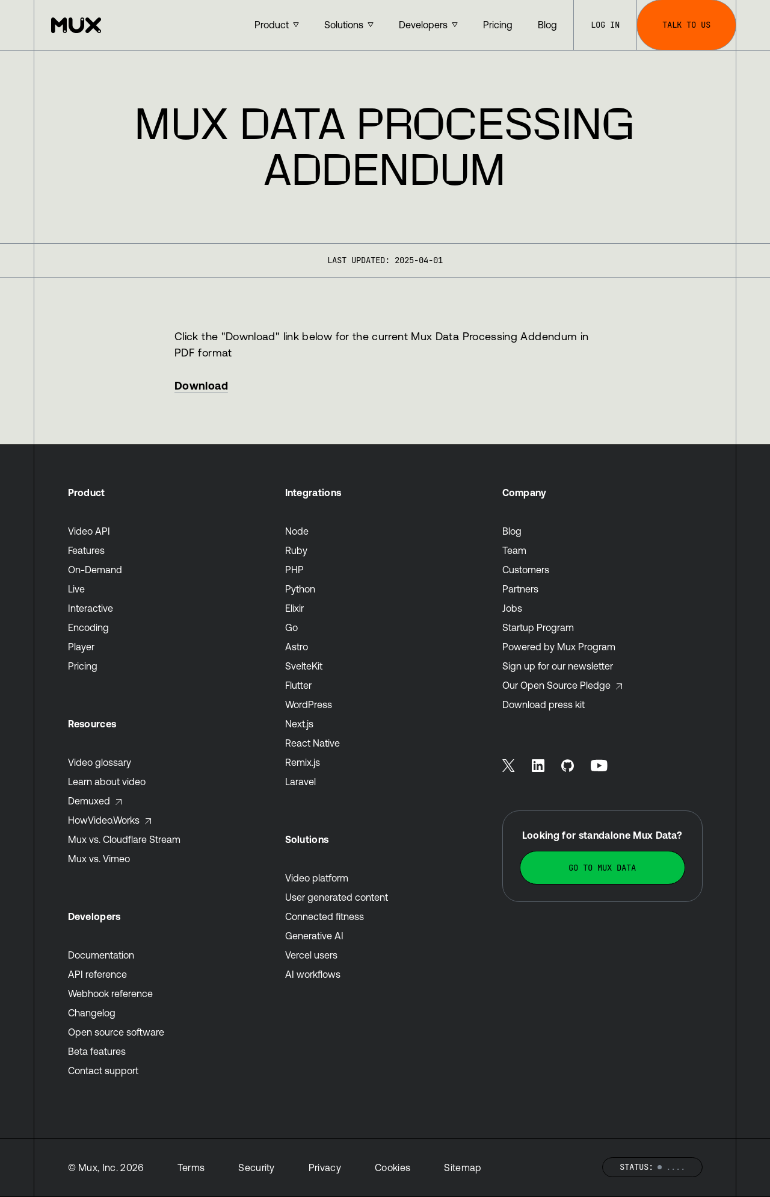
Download (201, 385)
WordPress (308, 704)
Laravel (300, 781)
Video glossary (99, 762)
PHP (294, 569)
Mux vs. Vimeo (99, 858)
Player (81, 646)
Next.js (299, 723)
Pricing (82, 666)
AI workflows (312, 974)
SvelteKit (303, 666)
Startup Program (538, 627)
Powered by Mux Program (558, 646)
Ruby (296, 550)
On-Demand (95, 569)
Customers (525, 569)
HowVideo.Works (110, 820)
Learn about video (107, 781)
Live (76, 588)
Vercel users (311, 955)
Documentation (101, 955)
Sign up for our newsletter (557, 666)
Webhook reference (110, 993)
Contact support (103, 1070)
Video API (89, 531)
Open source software (116, 1032)
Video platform (316, 877)
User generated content (336, 897)
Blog (512, 531)
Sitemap (462, 1167)
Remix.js (302, 762)
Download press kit (543, 704)
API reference (97, 974)
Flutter (298, 685)
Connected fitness (324, 916)
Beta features (97, 1051)
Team (514, 550)
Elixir (294, 608)
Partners (520, 588)
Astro (296, 646)
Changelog (92, 1012)
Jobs (512, 608)
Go (291, 627)
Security (256, 1167)
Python (300, 588)
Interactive (90, 608)
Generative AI (314, 935)
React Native (312, 743)
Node (297, 531)
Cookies (392, 1167)
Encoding (88, 627)
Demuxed (95, 800)
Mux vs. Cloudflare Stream (124, 839)
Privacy (325, 1167)
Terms (191, 1167)
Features (86, 550)
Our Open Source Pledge (562, 685)
